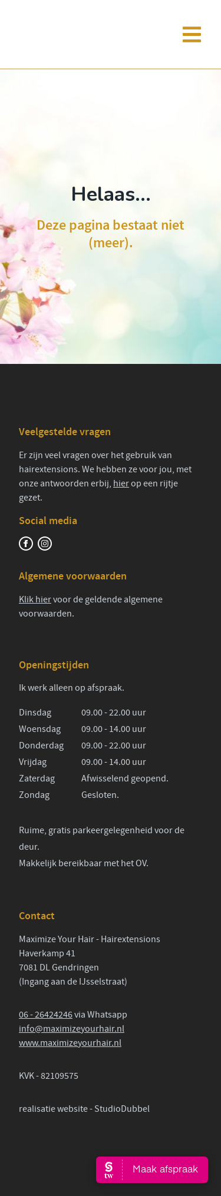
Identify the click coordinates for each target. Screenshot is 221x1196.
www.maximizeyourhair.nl (70, 1043)
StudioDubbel (122, 1109)
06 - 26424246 (45, 1015)
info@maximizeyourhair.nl (71, 1029)
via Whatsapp (99, 1015)
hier (121, 483)
